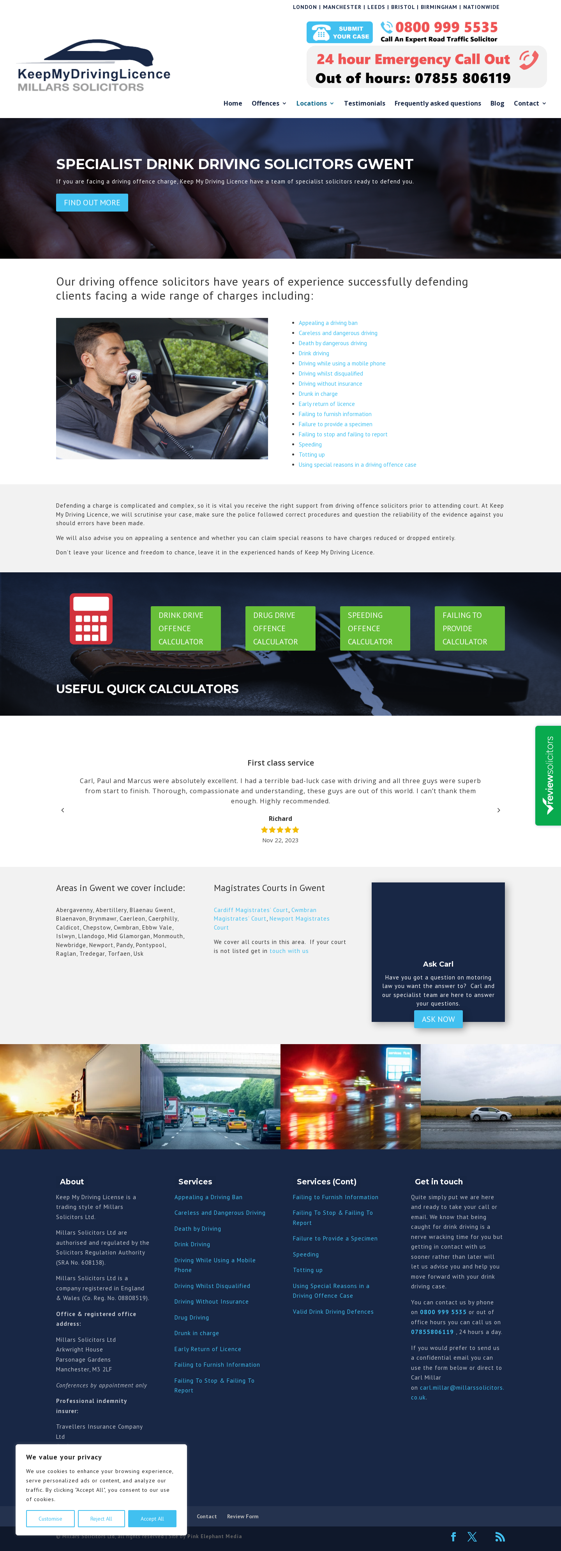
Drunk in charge (318, 393)
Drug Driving (192, 1317)
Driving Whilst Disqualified (213, 1286)
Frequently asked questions (438, 104)
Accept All (152, 1518)
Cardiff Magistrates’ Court (251, 910)
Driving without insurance (330, 383)
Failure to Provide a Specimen (335, 1238)
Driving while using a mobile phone (342, 363)
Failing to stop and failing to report (343, 434)
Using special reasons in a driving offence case (357, 464)
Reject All (101, 1518)
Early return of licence (327, 404)
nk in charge (201, 1333)
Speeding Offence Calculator (370, 628)
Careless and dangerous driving (338, 333)
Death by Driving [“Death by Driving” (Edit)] (198, 1228)
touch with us (288, 951)
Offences (265, 104)
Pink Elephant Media (214, 1536)
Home (233, 104)
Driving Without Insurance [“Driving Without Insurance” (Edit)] (212, 1301)
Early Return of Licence (208, 1349)
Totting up (312, 454)
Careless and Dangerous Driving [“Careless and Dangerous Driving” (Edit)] (220, 1212)
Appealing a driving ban (328, 322)
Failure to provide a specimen (335, 424)
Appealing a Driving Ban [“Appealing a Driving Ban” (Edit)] (209, 1197)
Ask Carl (438, 964)
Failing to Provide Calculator (465, 628)
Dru (179, 1333)
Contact (526, 104)
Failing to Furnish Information (217, 1364)
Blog (497, 104)
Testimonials (364, 104)
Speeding (310, 444)
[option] (280, 801)
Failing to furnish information (335, 414)
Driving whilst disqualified (331, 373)
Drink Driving (192, 1244)
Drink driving (314, 353)
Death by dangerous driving (333, 343)
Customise (50, 1518)
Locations (311, 104)
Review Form (243, 1516)
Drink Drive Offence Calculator (181, 628)
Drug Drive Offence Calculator (275, 628)
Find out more (92, 203)
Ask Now (438, 1019)
